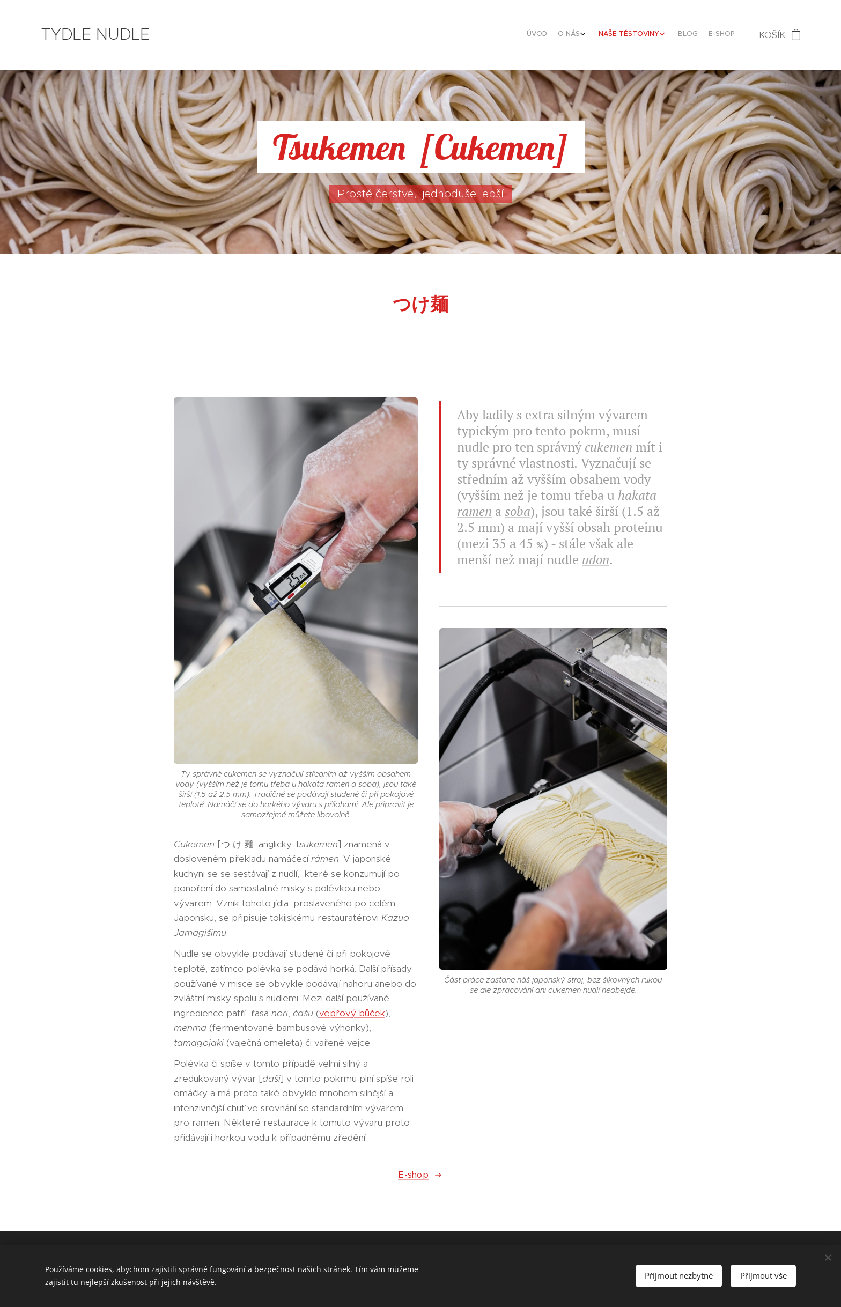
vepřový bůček (352, 1013)
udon (595, 559)
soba (517, 511)
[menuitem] (677, 34)
